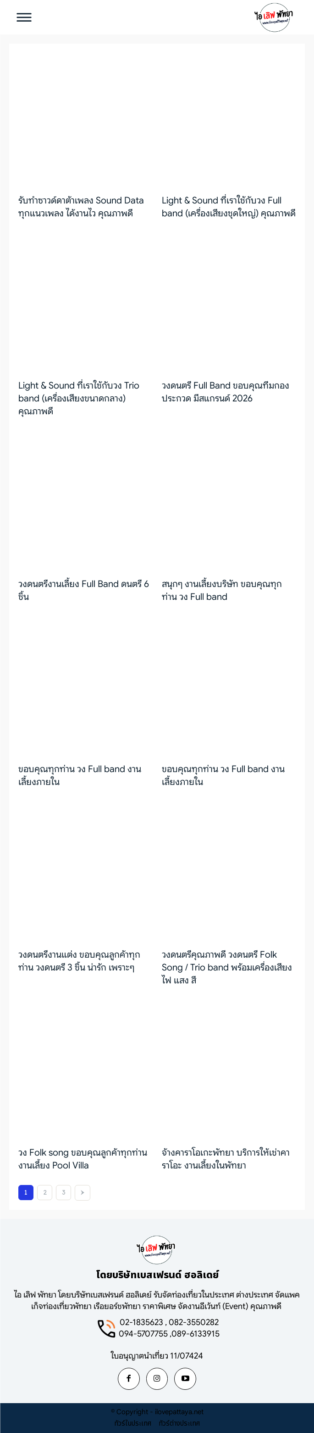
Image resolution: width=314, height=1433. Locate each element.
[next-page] (82, 1193)
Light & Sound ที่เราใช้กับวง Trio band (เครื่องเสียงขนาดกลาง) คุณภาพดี (78, 398)
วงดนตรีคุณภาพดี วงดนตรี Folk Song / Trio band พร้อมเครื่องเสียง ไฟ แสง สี (227, 967)
